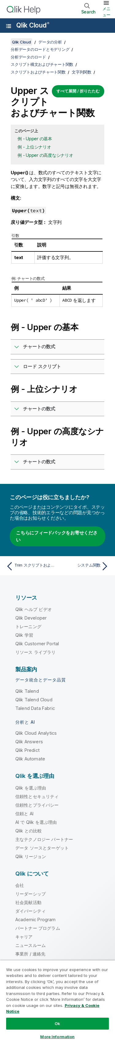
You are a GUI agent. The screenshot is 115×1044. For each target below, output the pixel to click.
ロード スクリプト (42, 366)
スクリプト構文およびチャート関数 (42, 64)
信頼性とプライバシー (37, 805)
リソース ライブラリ (35, 652)
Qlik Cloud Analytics (36, 733)
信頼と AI (24, 813)
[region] (57, 1002)
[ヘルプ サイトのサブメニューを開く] (8, 26)
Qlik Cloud (32, 25)
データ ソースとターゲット (42, 847)
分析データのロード (28, 57)
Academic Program (35, 919)
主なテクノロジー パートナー (44, 839)
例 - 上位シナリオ (34, 146)
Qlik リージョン (30, 856)
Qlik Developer (31, 617)
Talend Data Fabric (35, 708)
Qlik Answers (29, 741)
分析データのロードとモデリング (40, 49)
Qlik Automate (30, 758)
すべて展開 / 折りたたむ (78, 91)
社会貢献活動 (28, 902)
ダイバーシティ (30, 911)
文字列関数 (81, 72)
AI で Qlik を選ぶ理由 (36, 822)
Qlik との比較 (28, 830)
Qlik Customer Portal (37, 643)
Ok (57, 1023)
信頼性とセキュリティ (37, 796)
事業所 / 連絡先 (30, 953)
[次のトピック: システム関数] (84, 566)
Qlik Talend (27, 691)
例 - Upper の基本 (34, 138)
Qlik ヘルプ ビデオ (33, 609)
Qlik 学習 (24, 635)
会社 (19, 885)
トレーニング (28, 626)
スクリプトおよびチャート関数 (38, 72)
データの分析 (50, 42)
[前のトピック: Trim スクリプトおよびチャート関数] (30, 566)
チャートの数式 (39, 346)
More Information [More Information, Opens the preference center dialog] (57, 1036)
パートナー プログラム (37, 928)
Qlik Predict (27, 750)
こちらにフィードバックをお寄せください (57, 536)
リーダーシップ (30, 893)
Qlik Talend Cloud (33, 699)
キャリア (24, 936)
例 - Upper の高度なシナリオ (45, 155)
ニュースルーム (30, 945)
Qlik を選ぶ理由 (30, 787)
